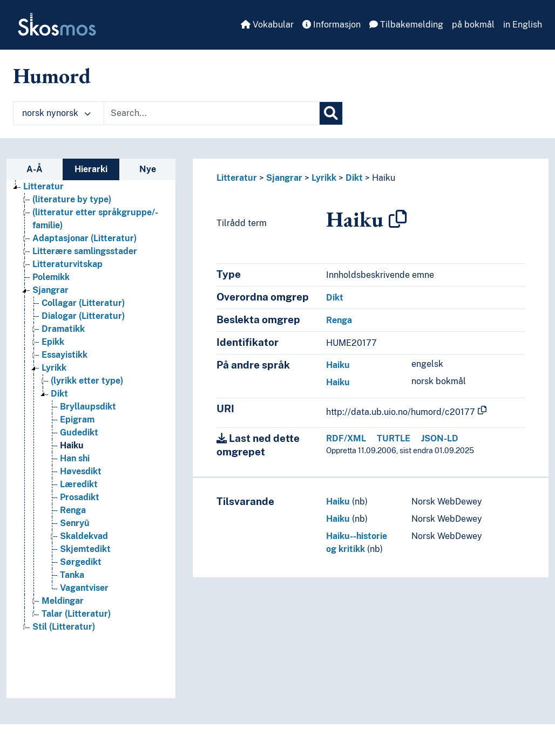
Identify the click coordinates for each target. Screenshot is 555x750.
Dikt (354, 178)
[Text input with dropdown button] (212, 113)
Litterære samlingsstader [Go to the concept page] (84, 251)
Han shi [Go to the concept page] (75, 458)
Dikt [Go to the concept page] (59, 393)
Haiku (383, 178)
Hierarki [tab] (91, 169)
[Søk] (331, 113)
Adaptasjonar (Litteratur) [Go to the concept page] (84, 238)
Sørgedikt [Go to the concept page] (80, 562)
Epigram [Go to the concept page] (77, 419)
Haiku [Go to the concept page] (72, 445)
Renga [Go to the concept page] (73, 510)
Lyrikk (324, 178)
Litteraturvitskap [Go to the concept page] (67, 264)
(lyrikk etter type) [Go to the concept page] (87, 381)
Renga (339, 320)
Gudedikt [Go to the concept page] (79, 432)
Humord (52, 76)
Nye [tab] (147, 169)
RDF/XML (346, 438)
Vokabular (267, 24)
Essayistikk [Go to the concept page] (64, 355)
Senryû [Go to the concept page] (75, 523)
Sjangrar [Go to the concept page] (50, 290)
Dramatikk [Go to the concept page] (63, 329)
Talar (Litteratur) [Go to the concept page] (76, 614)
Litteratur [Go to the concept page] (43, 186)
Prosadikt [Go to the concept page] (79, 497)
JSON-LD (439, 438)
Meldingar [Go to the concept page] (63, 601)
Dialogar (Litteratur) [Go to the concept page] (83, 316)
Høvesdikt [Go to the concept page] (80, 471)
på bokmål (473, 24)
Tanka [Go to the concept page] (72, 575)
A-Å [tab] (34, 169)
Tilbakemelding (406, 24)
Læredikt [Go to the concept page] (79, 484)
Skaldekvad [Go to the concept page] (84, 536)
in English (522, 24)
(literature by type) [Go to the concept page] (71, 199)
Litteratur (236, 178)
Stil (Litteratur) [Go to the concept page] (63, 627)
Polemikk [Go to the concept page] (51, 277)
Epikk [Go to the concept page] (53, 342)
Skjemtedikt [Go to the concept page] (85, 549)
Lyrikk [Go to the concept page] (54, 368)
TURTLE (393, 438)
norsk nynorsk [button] (56, 113)
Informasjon (331, 24)
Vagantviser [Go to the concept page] (84, 588)
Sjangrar (284, 178)
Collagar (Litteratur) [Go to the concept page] (83, 303)
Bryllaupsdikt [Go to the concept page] (88, 406)
